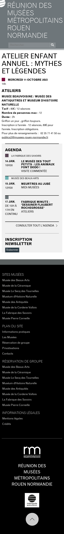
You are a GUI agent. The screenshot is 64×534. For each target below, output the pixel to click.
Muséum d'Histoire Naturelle (19, 296)
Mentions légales (12, 418)
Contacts (7, 353)
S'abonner (12, 249)
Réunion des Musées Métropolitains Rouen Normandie (34, 20)
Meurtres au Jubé (35, 184)
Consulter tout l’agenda (35, 225)
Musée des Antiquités (15, 302)
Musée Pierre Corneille (16, 318)
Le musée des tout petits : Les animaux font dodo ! (38, 164)
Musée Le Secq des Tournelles (20, 291)
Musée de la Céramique (16, 285)
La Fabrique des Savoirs (17, 313)
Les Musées (9, 337)
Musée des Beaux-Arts (16, 280)
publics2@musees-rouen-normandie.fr (25, 137)
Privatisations (10, 348)
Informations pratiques (16, 332)
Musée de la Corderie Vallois (19, 307)
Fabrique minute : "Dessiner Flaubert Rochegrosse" (37, 205)
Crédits (6, 424)
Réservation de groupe (16, 342)
